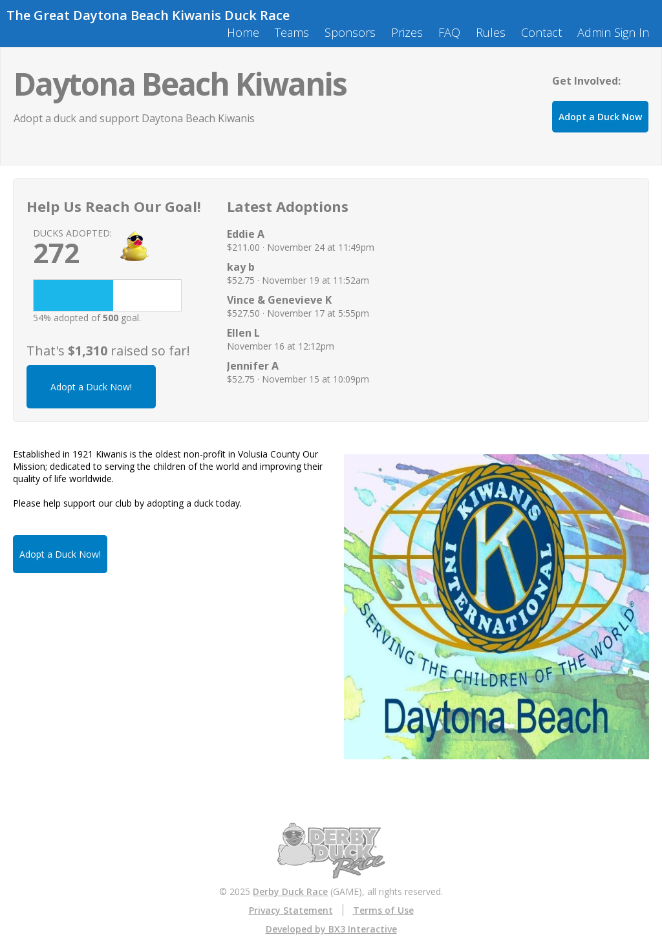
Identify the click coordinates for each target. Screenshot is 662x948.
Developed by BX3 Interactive (331, 929)
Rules (491, 32)
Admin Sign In (613, 32)
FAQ (449, 32)
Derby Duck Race (290, 891)
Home (243, 32)
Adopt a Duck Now (600, 117)
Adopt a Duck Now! (91, 387)
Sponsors (350, 32)
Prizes (407, 32)
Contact (541, 32)
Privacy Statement (291, 910)
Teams (292, 32)
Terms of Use (383, 910)
